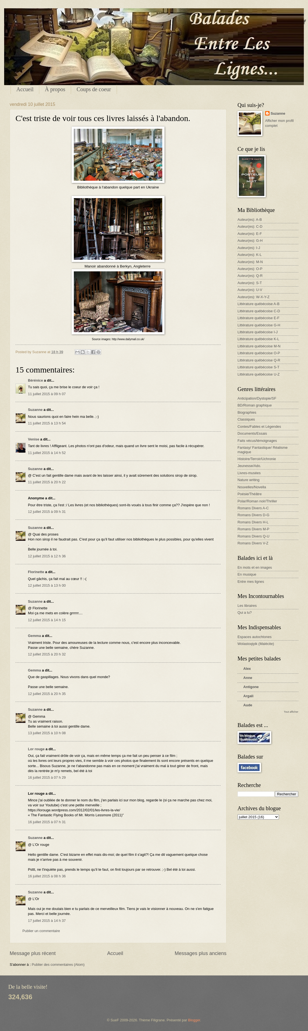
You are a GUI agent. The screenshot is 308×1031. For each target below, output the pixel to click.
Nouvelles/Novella (251, 487)
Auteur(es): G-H (250, 240)
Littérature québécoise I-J (257, 332)
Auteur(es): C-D (249, 226)
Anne (247, 678)
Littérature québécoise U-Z (258, 374)
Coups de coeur (94, 89)
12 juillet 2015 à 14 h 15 (47, 620)
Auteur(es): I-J (248, 248)
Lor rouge (36, 749)
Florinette (36, 572)
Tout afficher (291, 711)
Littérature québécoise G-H (258, 325)
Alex (247, 669)
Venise (33, 439)
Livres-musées (249, 473)
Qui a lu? (244, 612)
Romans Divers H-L (252, 522)
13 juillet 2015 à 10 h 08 (47, 733)
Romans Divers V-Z (252, 543)
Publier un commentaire (41, 931)
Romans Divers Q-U (253, 536)
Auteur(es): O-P (249, 269)
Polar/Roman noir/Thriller (257, 501)
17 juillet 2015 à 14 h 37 (47, 921)
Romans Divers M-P (253, 529)
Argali (248, 696)
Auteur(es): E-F (249, 234)
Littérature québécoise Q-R (258, 360)
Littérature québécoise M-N (258, 346)
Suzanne (35, 410)
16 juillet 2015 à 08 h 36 (47, 876)
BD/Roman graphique (254, 405)
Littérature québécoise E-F (258, 318)
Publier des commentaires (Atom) (58, 964)
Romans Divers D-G (253, 515)
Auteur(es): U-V (249, 290)
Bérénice (35, 380)
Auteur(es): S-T (249, 283)
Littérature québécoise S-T (258, 367)
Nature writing (248, 480)
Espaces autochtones (254, 637)
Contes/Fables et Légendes (259, 426)
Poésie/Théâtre (249, 494)
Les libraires (247, 606)
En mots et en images (254, 567)
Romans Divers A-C (253, 508)
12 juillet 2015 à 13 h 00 (47, 585)
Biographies (246, 412)
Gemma (34, 636)
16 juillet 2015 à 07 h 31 (47, 822)
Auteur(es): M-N (250, 262)
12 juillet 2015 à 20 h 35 (47, 694)
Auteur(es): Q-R (250, 276)
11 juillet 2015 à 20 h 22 (47, 482)
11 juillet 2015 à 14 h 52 (47, 453)
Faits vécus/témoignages (257, 441)
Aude (247, 705)
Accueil (24, 89)
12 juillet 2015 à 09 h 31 (47, 512)
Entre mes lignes (250, 581)
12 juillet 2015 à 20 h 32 (47, 654)
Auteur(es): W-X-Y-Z (253, 297)
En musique (246, 574)
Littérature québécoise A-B (258, 304)
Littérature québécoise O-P (258, 353)
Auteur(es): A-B (249, 219)
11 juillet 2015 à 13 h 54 (47, 423)
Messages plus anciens (200, 953)
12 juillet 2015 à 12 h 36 (47, 556)
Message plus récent (33, 953)
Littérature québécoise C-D (258, 311)
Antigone (251, 687)
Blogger (194, 1020)
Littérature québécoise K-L (258, 339)
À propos (55, 89)
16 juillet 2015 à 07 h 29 (47, 777)
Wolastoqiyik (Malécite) (255, 644)
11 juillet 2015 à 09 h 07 (47, 394)
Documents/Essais (252, 433)
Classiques (246, 419)
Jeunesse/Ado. (249, 466)
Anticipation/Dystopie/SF (256, 398)
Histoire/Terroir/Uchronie (256, 459)
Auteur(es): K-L (249, 255)
